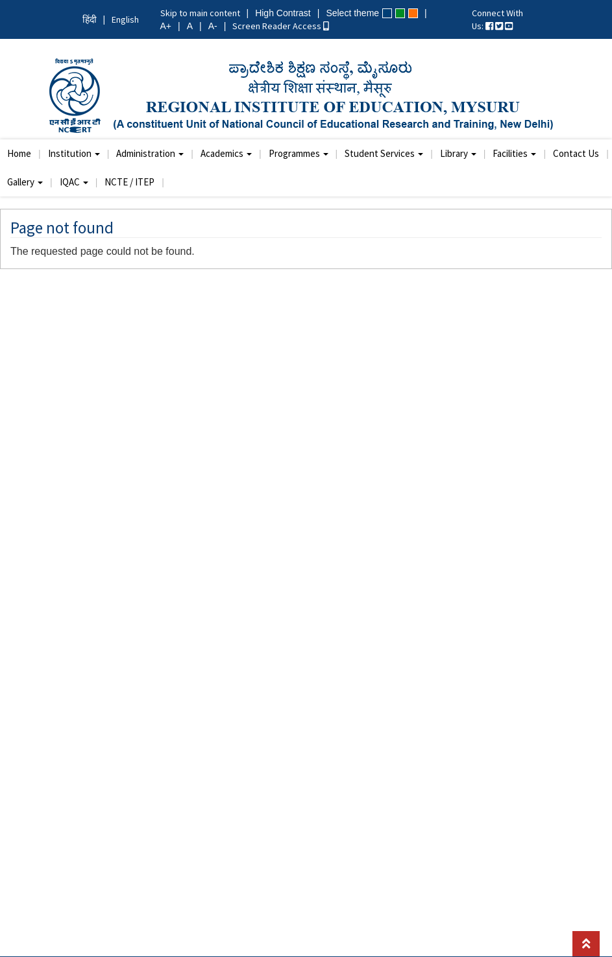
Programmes (298, 153)
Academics (226, 153)
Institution (74, 153)
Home (19, 153)
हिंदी (89, 19)
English (125, 19)
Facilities (514, 153)
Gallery (25, 182)
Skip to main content (200, 13)
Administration (150, 153)
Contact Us (576, 153)
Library (458, 153)
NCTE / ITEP (129, 182)
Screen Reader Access (280, 26)
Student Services (384, 153)
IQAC (74, 182)
